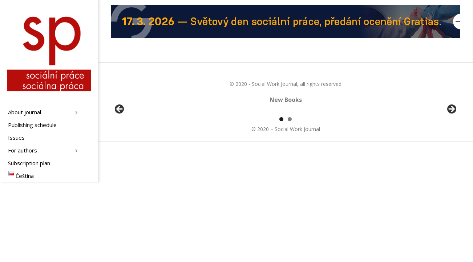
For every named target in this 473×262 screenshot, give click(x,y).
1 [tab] (281, 203)
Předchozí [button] (119, 151)
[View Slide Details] (140, 153)
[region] (285, 153)
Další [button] (451, 151)
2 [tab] (290, 203)
